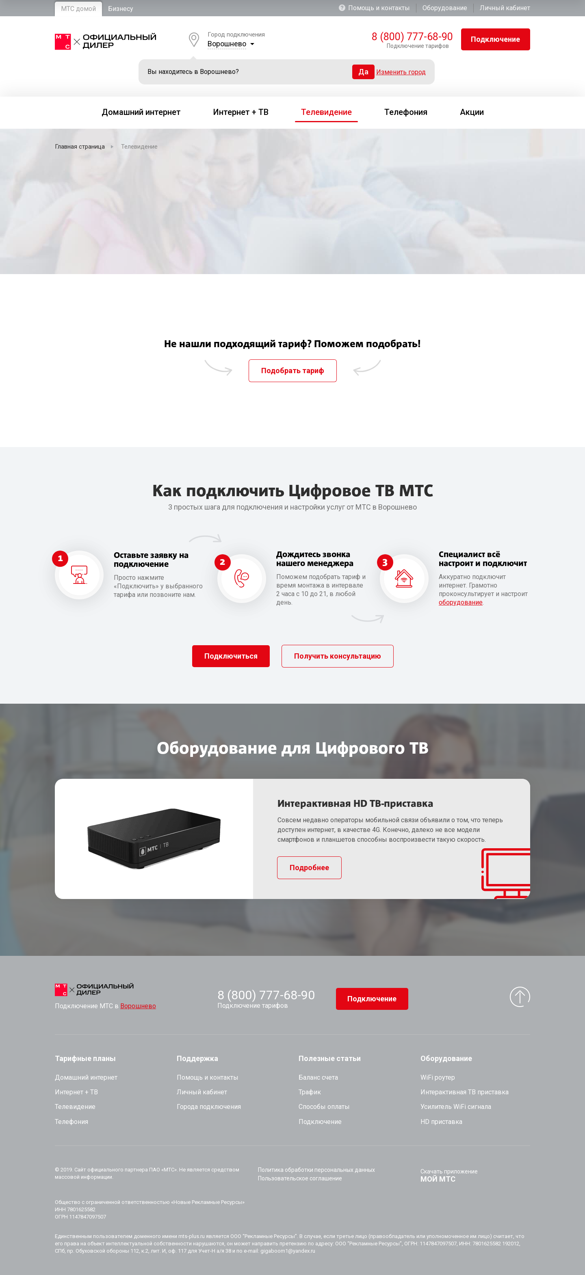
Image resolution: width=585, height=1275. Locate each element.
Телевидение (75, 1107)
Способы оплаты (324, 1107)
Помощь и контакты (374, 8)
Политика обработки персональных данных (316, 1170)
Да (363, 71)
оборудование (461, 602)
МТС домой (78, 9)
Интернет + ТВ (76, 1092)
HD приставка (441, 1122)
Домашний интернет (86, 1077)
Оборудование (444, 8)
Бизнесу (120, 9)
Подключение (495, 39)
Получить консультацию (337, 656)
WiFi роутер (437, 1077)
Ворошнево (227, 43)
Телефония (71, 1122)
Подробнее (309, 867)
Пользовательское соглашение (300, 1178)
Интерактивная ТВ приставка (464, 1092)
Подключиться (231, 656)
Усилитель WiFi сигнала (455, 1107)
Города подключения (209, 1107)
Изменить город (401, 72)
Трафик (310, 1092)
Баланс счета (318, 1077)
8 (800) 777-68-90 (410, 37)
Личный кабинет (505, 8)
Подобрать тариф (292, 370)
